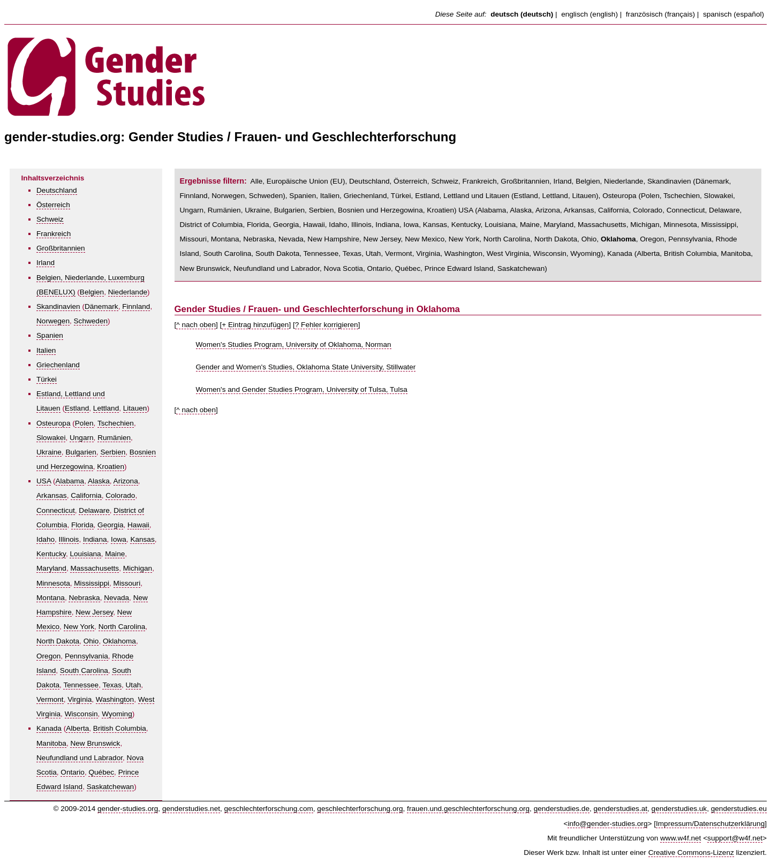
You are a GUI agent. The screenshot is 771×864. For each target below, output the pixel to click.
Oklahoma (119, 641)
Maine (115, 554)
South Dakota (277, 253)
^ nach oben (196, 325)
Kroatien (110, 467)
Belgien (92, 292)
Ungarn (82, 438)
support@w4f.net (734, 838)
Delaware (94, 510)
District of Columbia (211, 225)
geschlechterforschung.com (268, 809)
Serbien (112, 452)
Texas (112, 685)
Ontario (73, 772)
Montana (50, 598)
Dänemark (101, 306)
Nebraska (84, 598)
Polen (84, 423)
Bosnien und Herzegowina (380, 210)
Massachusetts (94, 568)
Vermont (50, 699)
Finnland (136, 306)
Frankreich (53, 234)
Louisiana (85, 554)
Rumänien (114, 438)
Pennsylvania (86, 656)
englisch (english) (589, 14)
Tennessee (81, 685)
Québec (101, 772)
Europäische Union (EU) (306, 181)
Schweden (91, 321)
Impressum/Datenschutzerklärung (710, 824)
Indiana (95, 539)
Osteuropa (53, 423)
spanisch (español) (733, 14)
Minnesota (53, 583)
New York (79, 627)
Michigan (137, 568)
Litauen (135, 408)
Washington (115, 699)
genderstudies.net (191, 809)
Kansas (142, 539)
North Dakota (57, 641)
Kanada (49, 728)
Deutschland (56, 190)
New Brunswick (95, 743)
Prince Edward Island (459, 268)
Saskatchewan (110, 787)
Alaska (99, 481)
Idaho (45, 539)
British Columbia (119, 728)
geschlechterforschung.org (360, 809)
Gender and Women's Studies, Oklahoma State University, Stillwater (306, 367)
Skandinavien (58, 306)
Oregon (48, 656)
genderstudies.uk (679, 809)
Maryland (51, 568)
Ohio (91, 641)
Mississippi (91, 583)
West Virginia (508, 253)
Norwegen (53, 321)
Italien (46, 350)
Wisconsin (81, 714)
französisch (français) (660, 14)
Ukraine (49, 452)
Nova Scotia (343, 268)
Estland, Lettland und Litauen (462, 196)
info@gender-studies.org (607, 824)
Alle (257, 181)
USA (43, 481)
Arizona (126, 481)
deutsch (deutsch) (521, 14)
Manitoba (51, 743)
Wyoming (117, 714)
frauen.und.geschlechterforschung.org (468, 809)
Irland (45, 263)
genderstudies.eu (739, 809)
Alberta (77, 728)
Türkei (46, 379)
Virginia (79, 699)
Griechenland (58, 365)
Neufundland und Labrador (79, 758)
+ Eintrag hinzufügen (255, 325)
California (86, 495)
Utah (133, 685)
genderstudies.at (621, 809)
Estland (77, 408)
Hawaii (138, 525)
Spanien (49, 335)
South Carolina (84, 670)
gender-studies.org (127, 809)
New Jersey (94, 612)
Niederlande (127, 292)
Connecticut (55, 510)
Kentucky (51, 554)
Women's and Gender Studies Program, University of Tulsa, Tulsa (301, 389)
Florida (82, 525)
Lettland (106, 408)
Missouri (127, 583)
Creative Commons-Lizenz (691, 852)
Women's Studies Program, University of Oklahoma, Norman (293, 344)
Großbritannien (60, 248)
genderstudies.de (561, 809)
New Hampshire (333, 239)
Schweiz (50, 219)
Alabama (70, 481)
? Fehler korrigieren (326, 325)
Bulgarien (80, 452)
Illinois (69, 539)
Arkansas (51, 495)
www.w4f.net (680, 838)
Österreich (53, 205)
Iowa (118, 539)
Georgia (110, 525)
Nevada (116, 598)
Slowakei (50, 438)
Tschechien (115, 423)
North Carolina (122, 627)
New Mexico (424, 239)
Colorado (120, 495)
